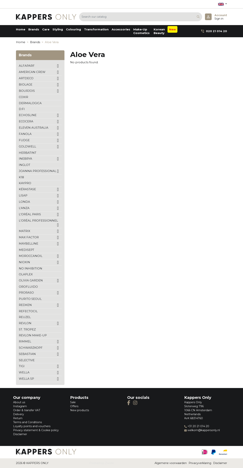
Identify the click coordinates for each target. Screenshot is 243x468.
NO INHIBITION (30, 268)
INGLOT (24, 165)
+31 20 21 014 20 (196, 426)
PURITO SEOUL (30, 299)
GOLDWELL (27, 146)
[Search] (140, 16)
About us (19, 402)
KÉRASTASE (27, 189)
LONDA (24, 202)
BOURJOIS (27, 91)
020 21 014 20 (214, 31)
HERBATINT (27, 152)
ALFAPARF (27, 65)
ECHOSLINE (28, 115)
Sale (73, 402)
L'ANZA (24, 208)
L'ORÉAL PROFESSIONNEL (38, 220)
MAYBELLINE (28, 243)
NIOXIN (24, 262)
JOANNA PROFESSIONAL (37, 171)
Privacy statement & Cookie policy (36, 430)
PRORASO (26, 292)
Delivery (18, 414)
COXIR (23, 97)
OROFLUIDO (28, 286)
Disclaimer (20, 434)
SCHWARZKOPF (31, 347)
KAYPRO (25, 183)
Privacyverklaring (200, 463)
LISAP (23, 195)
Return (17, 418)
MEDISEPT (26, 250)
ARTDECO (26, 78)
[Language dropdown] (222, 4)
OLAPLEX (26, 274)
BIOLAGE (25, 84)
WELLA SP (26, 378)
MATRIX (24, 231)
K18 (21, 177)
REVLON (25, 323)
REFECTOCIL (28, 311)
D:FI (22, 109)
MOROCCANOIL (30, 256)
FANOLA (25, 134)
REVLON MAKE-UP (33, 335)
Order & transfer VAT (26, 410)
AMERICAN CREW (32, 72)
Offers (74, 406)
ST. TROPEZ (27, 329)
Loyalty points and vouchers (31, 426)
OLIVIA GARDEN (31, 280)
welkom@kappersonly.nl (202, 430)
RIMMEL (25, 341)
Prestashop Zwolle (101, 463)
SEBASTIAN (27, 354)
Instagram (20, 406)
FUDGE (24, 140)
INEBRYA (25, 158)
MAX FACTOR (29, 237)
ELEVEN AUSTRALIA (33, 127)
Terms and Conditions (27, 422)
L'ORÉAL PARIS (30, 214)
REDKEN (25, 305)
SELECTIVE (27, 360)
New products (79, 410)
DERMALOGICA (30, 103)
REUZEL (25, 317)
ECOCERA (26, 121)
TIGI (22, 366)
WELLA (24, 372)
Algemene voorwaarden (171, 463)
